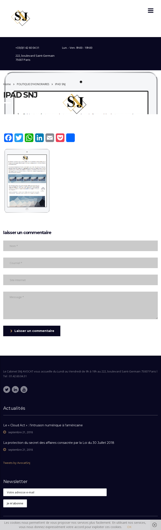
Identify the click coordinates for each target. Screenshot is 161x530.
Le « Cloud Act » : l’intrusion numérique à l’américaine (43, 425)
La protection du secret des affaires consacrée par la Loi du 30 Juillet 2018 (58, 443)
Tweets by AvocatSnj (16, 463)
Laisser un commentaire (32, 331)
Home (7, 84)
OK (129, 527)
